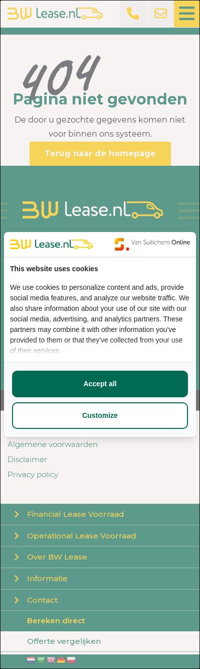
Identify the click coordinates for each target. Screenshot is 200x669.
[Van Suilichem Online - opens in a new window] (152, 244)
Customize (100, 415)
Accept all (99, 384)
